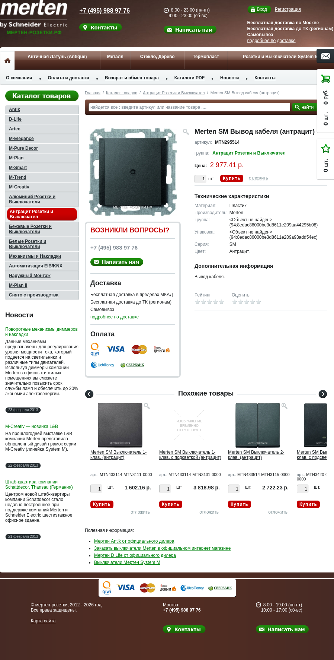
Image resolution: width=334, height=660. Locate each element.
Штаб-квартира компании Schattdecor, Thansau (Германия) (39, 484)
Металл (115, 56)
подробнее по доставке (271, 40)
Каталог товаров (121, 93)
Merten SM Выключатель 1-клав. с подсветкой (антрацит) (190, 455)
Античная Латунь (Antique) (57, 56)
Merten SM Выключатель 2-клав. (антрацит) (256, 455)
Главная (92, 93)
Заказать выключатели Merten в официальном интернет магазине (162, 548)
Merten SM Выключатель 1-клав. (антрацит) (118, 455)
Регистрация (288, 9)
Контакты (265, 77)
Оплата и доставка (69, 77)
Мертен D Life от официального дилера (135, 555)
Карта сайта (43, 620)
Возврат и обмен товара (132, 77)
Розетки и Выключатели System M (281, 56)
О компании (19, 77)
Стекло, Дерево (157, 56)
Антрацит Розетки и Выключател (174, 93)
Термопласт (206, 56)
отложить (258, 178)
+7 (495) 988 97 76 (98, 10)
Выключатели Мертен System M (127, 562)
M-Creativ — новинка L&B (31, 426)
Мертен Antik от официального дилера (134, 541)
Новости (229, 77)
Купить (232, 178)
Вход (262, 9)
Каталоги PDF (189, 77)
